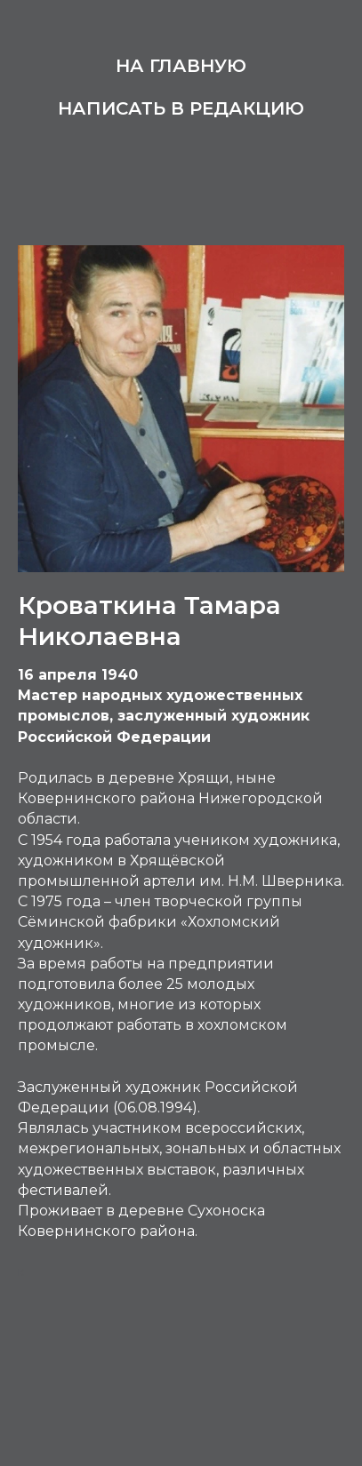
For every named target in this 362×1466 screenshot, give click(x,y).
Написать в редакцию (181, 108)
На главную (181, 65)
